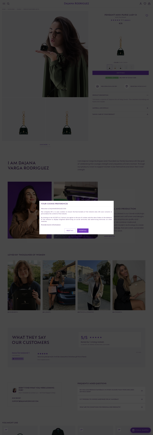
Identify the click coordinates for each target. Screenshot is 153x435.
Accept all (82, 230)
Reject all (70, 230)
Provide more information (51, 225)
